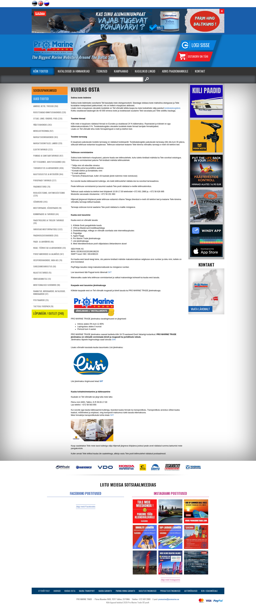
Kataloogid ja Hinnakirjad (74, 71)
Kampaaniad (121, 71)
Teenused (101, 71)
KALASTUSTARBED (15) (42, 272)
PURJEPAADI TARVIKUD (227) (44, 180)
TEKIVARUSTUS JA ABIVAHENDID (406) (48, 168)
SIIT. (112, 415)
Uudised (57, 590)
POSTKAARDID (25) (41, 300)
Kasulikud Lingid (145, 71)
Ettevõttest (44, 590)
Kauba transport (87, 590)
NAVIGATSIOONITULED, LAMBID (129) (47, 143)
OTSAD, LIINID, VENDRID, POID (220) (47, 118)
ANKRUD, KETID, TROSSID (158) (45, 106)
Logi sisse (201, 45)
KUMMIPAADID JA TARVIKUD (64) (46, 214)
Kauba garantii (105, 590)
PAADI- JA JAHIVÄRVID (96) (43, 241)
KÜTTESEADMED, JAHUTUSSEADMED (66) (49, 161)
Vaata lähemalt (200, 309)
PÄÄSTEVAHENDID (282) (42, 124)
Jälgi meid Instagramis (170, 580)
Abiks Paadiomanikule (175, 71)
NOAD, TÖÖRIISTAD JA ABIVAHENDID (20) (49, 247)
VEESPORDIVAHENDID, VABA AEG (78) (47, 260)
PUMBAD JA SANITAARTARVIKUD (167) (48, 155)
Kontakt (200, 71)
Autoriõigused (190, 590)
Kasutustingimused (147, 590)
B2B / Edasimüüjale (209, 590)
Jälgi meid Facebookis (85, 507)
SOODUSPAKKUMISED (45, 90)
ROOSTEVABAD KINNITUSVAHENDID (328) (49, 112)
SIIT (110, 272)
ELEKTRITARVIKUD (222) (43, 149)
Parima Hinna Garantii (125, 590)
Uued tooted (41, 99)
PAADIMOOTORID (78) (41, 186)
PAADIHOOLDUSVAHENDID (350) (45, 235)
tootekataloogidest (172, 108)
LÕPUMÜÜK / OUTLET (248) (48, 313)
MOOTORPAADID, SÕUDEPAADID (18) (47, 208)
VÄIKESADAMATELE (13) (42, 278)
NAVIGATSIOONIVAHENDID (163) (45, 137)
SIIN (114, 339)
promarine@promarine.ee (168, 599)
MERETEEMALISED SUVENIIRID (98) (46, 285)
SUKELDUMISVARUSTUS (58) (44, 266)
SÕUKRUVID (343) (40, 201)
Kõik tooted (40, 71)
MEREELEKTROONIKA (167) (43, 130)
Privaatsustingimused (170, 590)
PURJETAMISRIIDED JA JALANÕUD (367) (48, 254)
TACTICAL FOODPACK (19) (43, 306)
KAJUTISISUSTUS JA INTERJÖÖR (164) (48, 174)
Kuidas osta (69, 590)
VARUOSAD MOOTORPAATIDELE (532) (48, 229)
